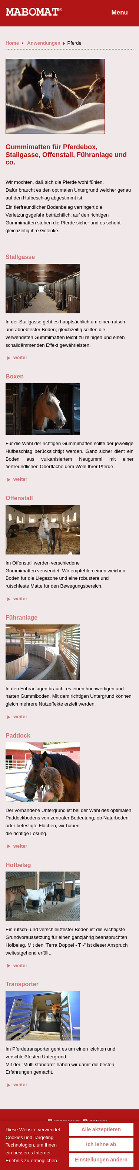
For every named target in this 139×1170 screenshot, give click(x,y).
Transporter (22, 984)
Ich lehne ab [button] (101, 1144)
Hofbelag (18, 865)
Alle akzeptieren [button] (101, 1129)
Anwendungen (44, 43)
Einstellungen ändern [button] (101, 1160)
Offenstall (19, 498)
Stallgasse (20, 257)
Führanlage (21, 617)
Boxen (15, 376)
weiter (17, 357)
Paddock (18, 735)
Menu (120, 12)
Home (13, 43)
